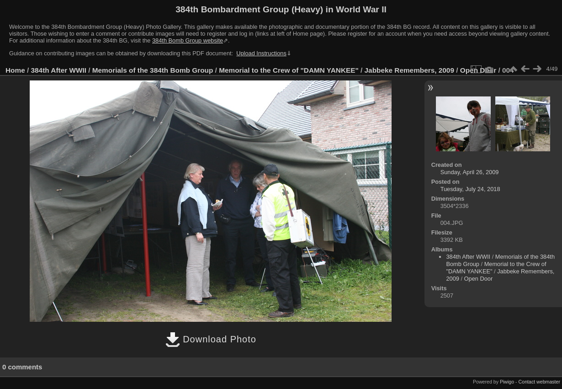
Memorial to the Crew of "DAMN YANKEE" (289, 70)
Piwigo (507, 381)
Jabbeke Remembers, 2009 (409, 70)
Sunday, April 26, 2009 (469, 172)
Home (15, 70)
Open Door (478, 278)
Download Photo (210, 339)
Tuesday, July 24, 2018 (470, 189)
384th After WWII (58, 70)
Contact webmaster (539, 381)
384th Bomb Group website (187, 40)
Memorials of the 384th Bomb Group (152, 70)
